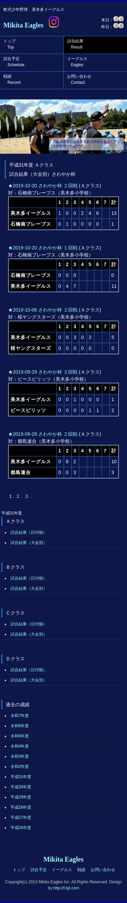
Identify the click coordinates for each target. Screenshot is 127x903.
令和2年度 (19, 766)
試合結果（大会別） (28, 542)
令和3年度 (19, 756)
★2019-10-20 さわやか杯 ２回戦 (43, 185)
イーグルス (77, 61)
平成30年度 (20, 787)
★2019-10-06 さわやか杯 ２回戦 (43, 310)
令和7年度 (19, 715)
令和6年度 (19, 725)
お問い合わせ (79, 79)
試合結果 (75, 44)
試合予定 (13, 61)
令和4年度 (19, 746)
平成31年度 (20, 776)
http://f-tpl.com (66, 888)
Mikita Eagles (23, 25)
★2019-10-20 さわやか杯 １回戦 (43, 247)
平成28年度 (20, 807)
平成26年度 (20, 827)
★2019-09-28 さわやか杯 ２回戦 (43, 434)
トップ (9, 44)
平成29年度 (20, 797)
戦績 (12, 79)
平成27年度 (20, 817)
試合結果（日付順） (28, 532)
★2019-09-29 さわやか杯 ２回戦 (43, 372)
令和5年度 (19, 736)
